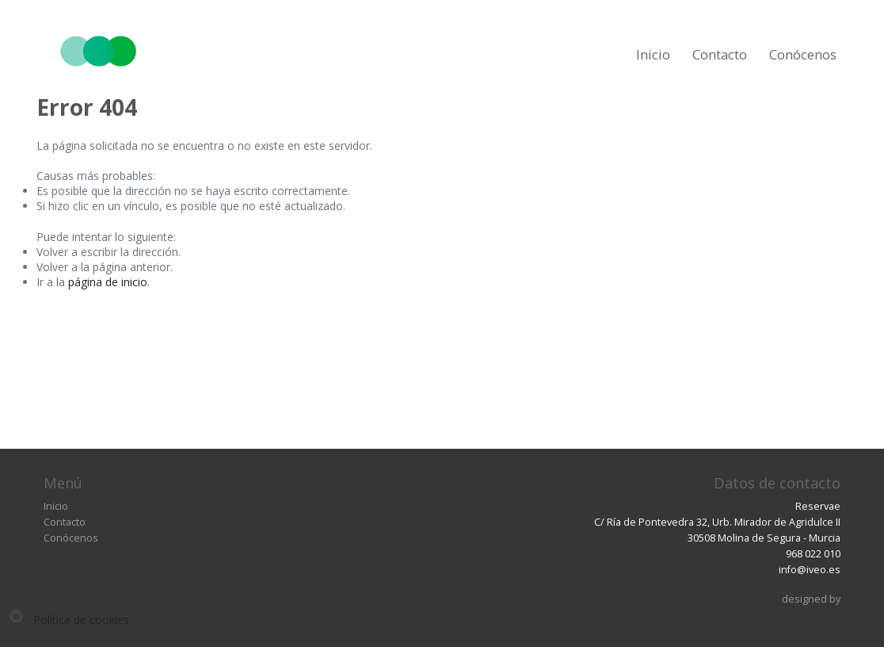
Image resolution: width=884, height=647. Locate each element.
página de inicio (107, 281)
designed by (811, 599)
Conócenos (802, 54)
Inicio (653, 54)
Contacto (719, 54)
